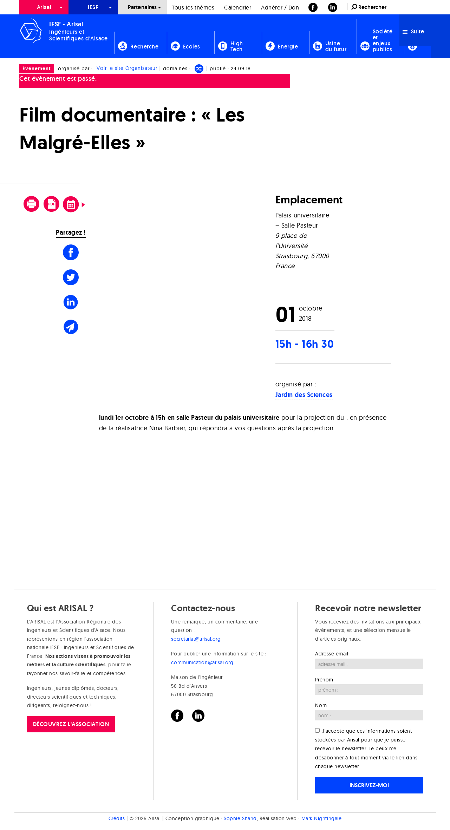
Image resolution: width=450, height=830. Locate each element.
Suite (413, 31)
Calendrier (237, 7)
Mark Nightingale (321, 818)
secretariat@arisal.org (196, 639)
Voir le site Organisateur (127, 68)
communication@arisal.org (202, 662)
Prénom (324, 680)
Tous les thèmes (193, 7)
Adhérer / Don (280, 7)
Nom (321, 705)
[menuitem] (44, 7)
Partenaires (142, 7)
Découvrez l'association (71, 724)
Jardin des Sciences (304, 395)
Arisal (44, 7)
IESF (93, 7)
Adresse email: (332, 654)
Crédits (117, 818)
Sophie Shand (240, 818)
